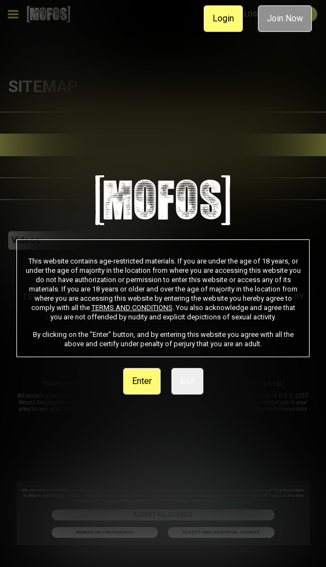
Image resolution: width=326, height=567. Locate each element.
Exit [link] (187, 381)
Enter (142, 381)
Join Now (285, 18)
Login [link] (223, 18)
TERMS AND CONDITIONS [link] (132, 307)
